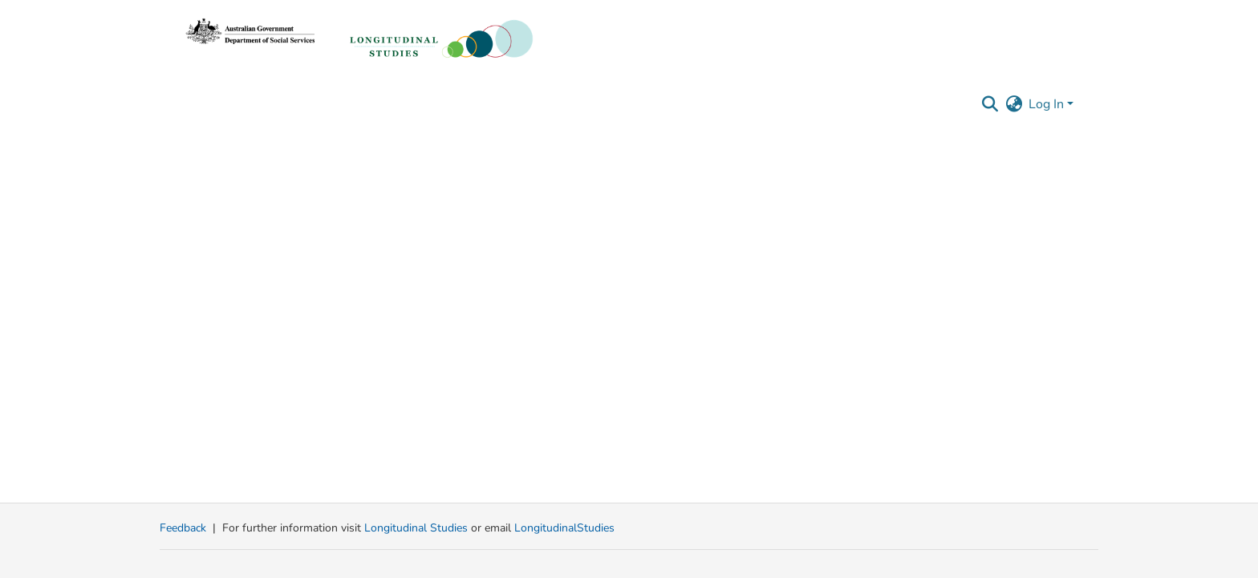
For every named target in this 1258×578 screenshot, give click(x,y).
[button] (990, 104)
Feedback (183, 528)
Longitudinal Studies (417, 528)
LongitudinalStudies (564, 528)
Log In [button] (1048, 104)
